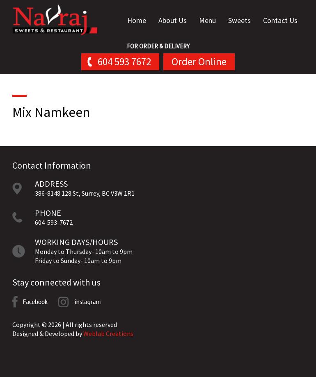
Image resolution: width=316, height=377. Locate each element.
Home (136, 20)
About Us (172, 20)
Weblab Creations (108, 333)
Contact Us (280, 20)
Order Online (199, 61)
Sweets (239, 20)
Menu (207, 20)
